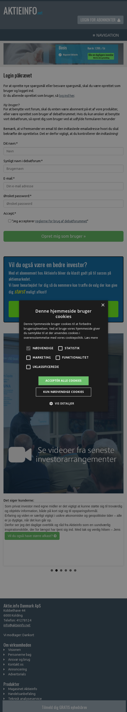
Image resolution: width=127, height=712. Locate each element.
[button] (63, 403)
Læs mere (91, 338)
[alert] (63, 356)
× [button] (102, 305)
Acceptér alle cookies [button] (64, 381)
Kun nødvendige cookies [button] (63, 392)
